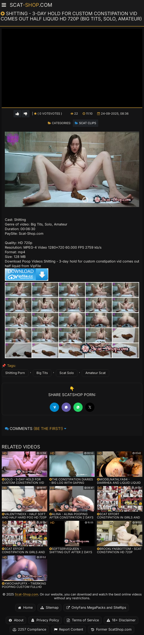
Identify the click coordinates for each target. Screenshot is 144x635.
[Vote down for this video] (26, 113)
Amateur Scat (95, 373)
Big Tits (42, 373)
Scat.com (31, 5)
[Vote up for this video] (17, 113)
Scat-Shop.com (26, 594)
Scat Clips (87, 123)
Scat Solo (66, 373)
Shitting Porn (15, 373)
